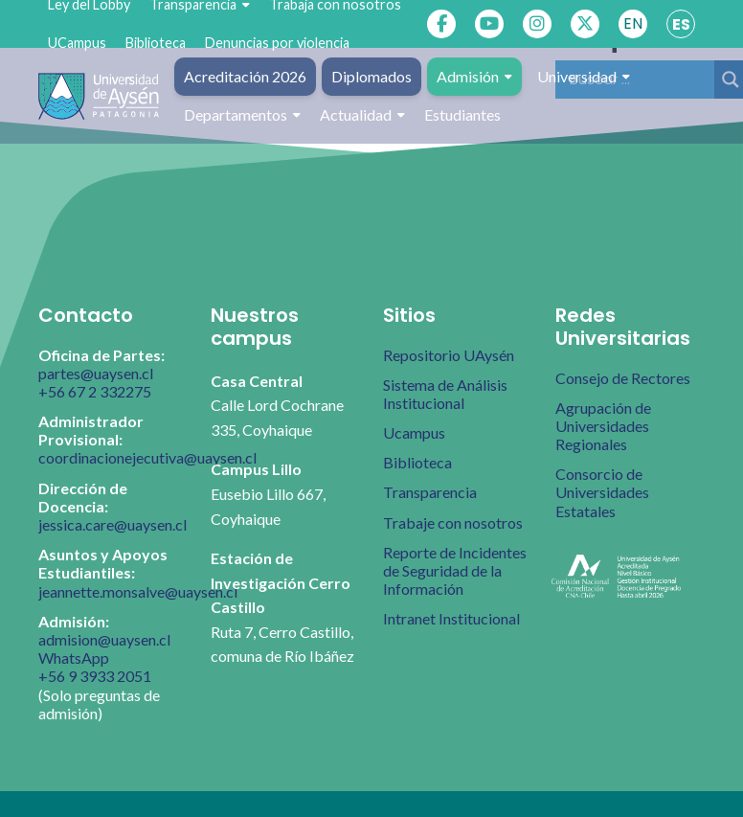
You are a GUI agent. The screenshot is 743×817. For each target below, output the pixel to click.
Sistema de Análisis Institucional (445, 393)
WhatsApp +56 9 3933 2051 (94, 666)
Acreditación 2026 (245, 76)
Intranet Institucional (451, 618)
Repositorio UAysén (448, 355)
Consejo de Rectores (622, 378)
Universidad (583, 76)
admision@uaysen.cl (104, 639)
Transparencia (430, 492)
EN (632, 23)
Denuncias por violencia (277, 42)
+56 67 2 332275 (94, 391)
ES (681, 24)
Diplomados (371, 76)
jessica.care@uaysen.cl (112, 524)
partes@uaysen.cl (95, 373)
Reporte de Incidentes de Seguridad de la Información (455, 570)
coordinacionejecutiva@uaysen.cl (147, 457)
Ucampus (414, 432)
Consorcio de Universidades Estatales (602, 492)
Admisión (474, 76)
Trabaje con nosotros (453, 522)
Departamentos (242, 115)
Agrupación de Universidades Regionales (603, 425)
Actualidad (362, 115)
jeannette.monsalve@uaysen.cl (137, 591)
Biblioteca (155, 42)
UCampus (77, 42)
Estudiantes (462, 114)
